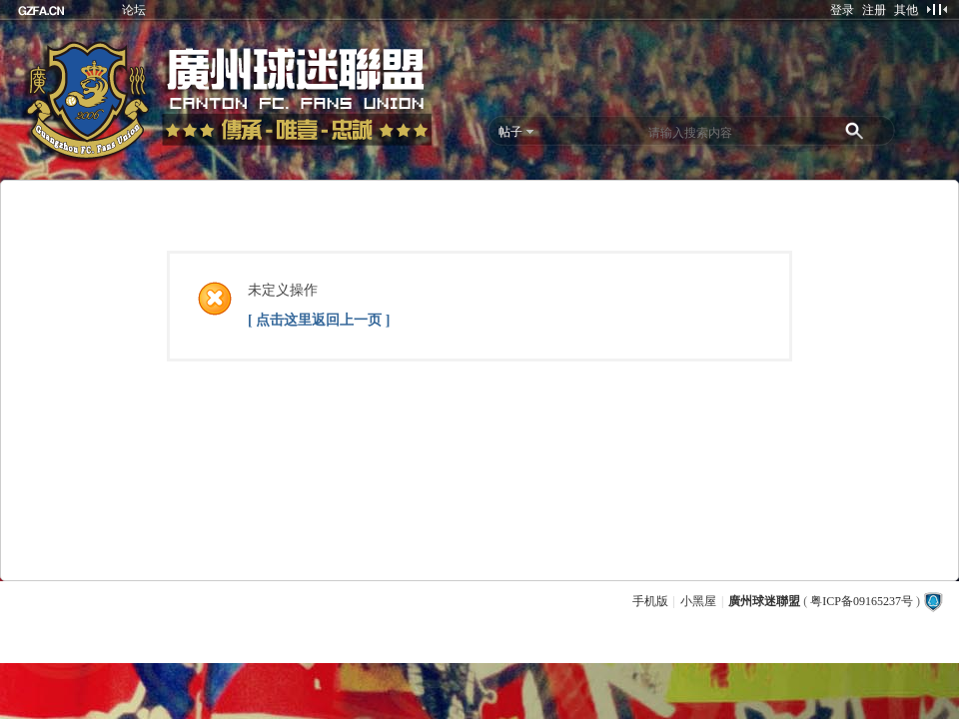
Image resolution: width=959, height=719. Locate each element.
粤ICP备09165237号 (861, 601)
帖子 (510, 132)
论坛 (134, 10)
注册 (874, 10)
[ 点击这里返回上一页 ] (319, 320)
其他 (906, 10)
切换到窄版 (936, 9)
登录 (842, 10)
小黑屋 (698, 601)
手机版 (650, 601)
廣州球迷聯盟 (764, 601)
